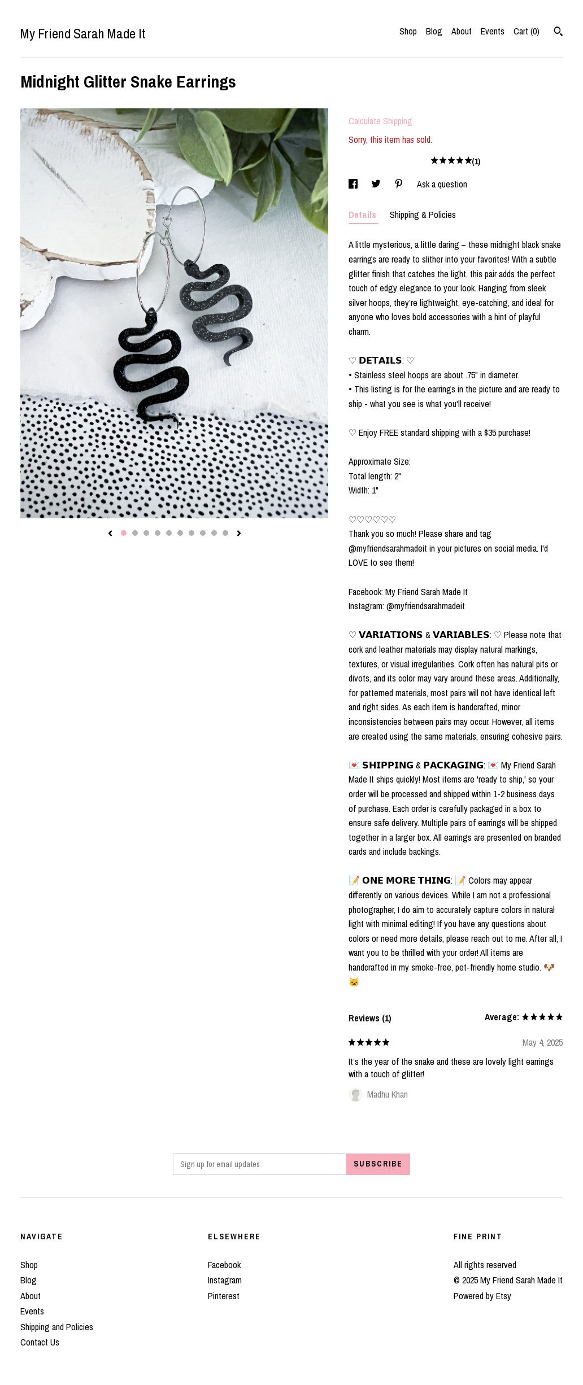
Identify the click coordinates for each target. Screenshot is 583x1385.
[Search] (558, 33)
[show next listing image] (239, 534)
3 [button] (146, 533)
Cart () (527, 31)
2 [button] (135, 533)
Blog (434, 31)
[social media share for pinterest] (400, 184)
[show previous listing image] (110, 534)
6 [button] (180, 533)
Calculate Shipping (380, 121)
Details (363, 214)
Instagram (225, 1280)
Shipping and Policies (56, 1327)
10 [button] (225, 533)
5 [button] (169, 533)
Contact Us (39, 1342)
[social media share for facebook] (354, 184)
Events (492, 31)
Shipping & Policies (423, 214)
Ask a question (442, 184)
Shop (408, 31)
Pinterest (224, 1296)
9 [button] (214, 533)
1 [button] (124, 533)
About (461, 31)
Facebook (224, 1265)
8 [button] (203, 533)
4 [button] (157, 533)
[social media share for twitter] (377, 184)
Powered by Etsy (482, 1296)
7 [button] (191, 533)
